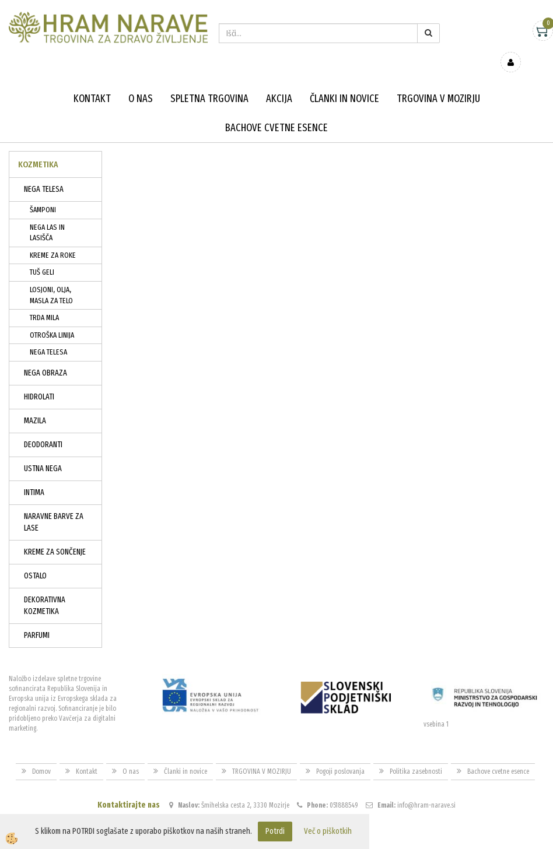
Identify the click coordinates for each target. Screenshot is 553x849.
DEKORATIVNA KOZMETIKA (44, 588)
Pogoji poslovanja (340, 754)
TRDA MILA (44, 300)
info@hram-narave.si (426, 788)
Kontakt (92, 81)
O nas (140, 81)
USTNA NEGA (43, 452)
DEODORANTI (43, 428)
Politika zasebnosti (416, 754)
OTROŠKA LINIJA (52, 318)
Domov (41, 754)
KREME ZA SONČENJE (55, 535)
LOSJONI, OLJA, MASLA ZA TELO (51, 278)
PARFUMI (37, 618)
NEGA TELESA (44, 172)
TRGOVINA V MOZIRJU (438, 81)
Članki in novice (344, 81)
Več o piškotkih (328, 831)
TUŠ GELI (42, 255)
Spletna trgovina (209, 81)
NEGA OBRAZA (45, 356)
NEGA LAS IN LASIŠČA (47, 216)
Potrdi (275, 831)
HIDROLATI (39, 380)
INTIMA (34, 475)
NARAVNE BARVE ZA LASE (53, 505)
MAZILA (35, 404)
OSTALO (35, 559)
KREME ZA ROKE (53, 238)
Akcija (279, 81)
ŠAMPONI (43, 192)
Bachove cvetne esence (276, 110)
